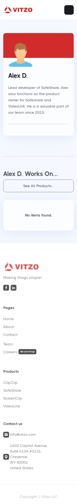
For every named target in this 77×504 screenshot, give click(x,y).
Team (8, 345)
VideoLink (11, 407)
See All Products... (38, 187)
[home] (18, 10)
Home (8, 320)
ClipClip (10, 383)
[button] (69, 10)
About (8, 328)
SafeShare (12, 391)
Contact (10, 335)
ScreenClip (12, 399)
